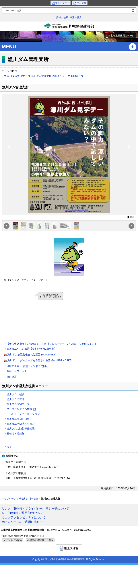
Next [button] (129, 154)
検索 (133, 11)
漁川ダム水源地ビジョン (21, 423)
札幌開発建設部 (69, 27)
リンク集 (81, 2)
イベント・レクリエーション (23, 413)
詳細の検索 (62, 17)
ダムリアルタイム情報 (21, 409)
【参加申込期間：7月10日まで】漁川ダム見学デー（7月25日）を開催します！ (52, 343)
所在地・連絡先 (15, 433)
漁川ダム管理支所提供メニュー (49, 76)
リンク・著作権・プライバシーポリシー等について (35, 508)
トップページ (9, 498)
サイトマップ (62, 2)
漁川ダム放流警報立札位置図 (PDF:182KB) (31, 354)
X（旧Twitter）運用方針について (23, 512)
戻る (9, 446)
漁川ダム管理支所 (17, 76)
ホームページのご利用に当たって (24, 521)
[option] (69, 154)
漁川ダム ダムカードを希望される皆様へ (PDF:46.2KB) (39, 360)
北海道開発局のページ (122, 35)
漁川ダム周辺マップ (18, 404)
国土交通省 (69, 548)
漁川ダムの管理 (15, 399)
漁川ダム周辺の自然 (18, 418)
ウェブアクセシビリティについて (24, 517)
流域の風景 (29, 366)
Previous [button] (9, 154)
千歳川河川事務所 (28, 498)
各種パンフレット (17, 371)
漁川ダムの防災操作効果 (21, 428)
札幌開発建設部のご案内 (40, 540)
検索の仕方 (76, 17)
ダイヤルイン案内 (12, 540)
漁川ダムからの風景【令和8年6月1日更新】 (32, 348)
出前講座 (12, 376)
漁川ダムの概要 (15, 394)
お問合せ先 (77, 76)
